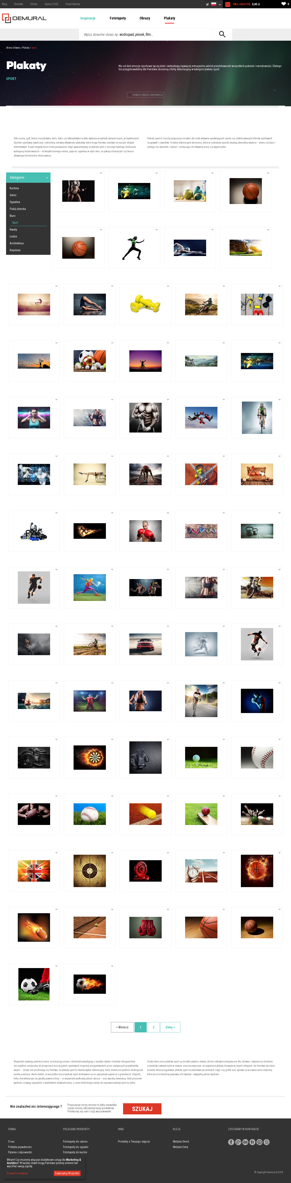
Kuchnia (14, 188)
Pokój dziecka (18, 208)
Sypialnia (15, 202)
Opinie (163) (51, 4)
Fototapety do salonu (75, 1141)
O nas (11, 1141)
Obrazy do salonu (73, 1157)
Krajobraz (15, 250)
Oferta (33, 4)
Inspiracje (87, 18)
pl (213, 4)
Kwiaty (13, 229)
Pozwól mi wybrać (17, 1173)
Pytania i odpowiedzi (20, 1152)
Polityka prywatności (20, 1147)
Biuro (13, 215)
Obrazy (145, 18)
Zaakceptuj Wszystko (67, 1173)
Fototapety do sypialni (75, 1147)
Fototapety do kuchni (75, 1152)
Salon (13, 195)
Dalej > (170, 1027)
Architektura (17, 243)
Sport (33, 47)
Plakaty (169, 18)
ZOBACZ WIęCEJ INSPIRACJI (146, 95)
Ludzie (13, 236)
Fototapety (118, 18)
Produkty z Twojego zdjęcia (134, 1141)
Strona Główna (13, 47)
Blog (4, 4)
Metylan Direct (181, 1141)
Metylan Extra (180, 1147)
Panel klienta (72, 4)
